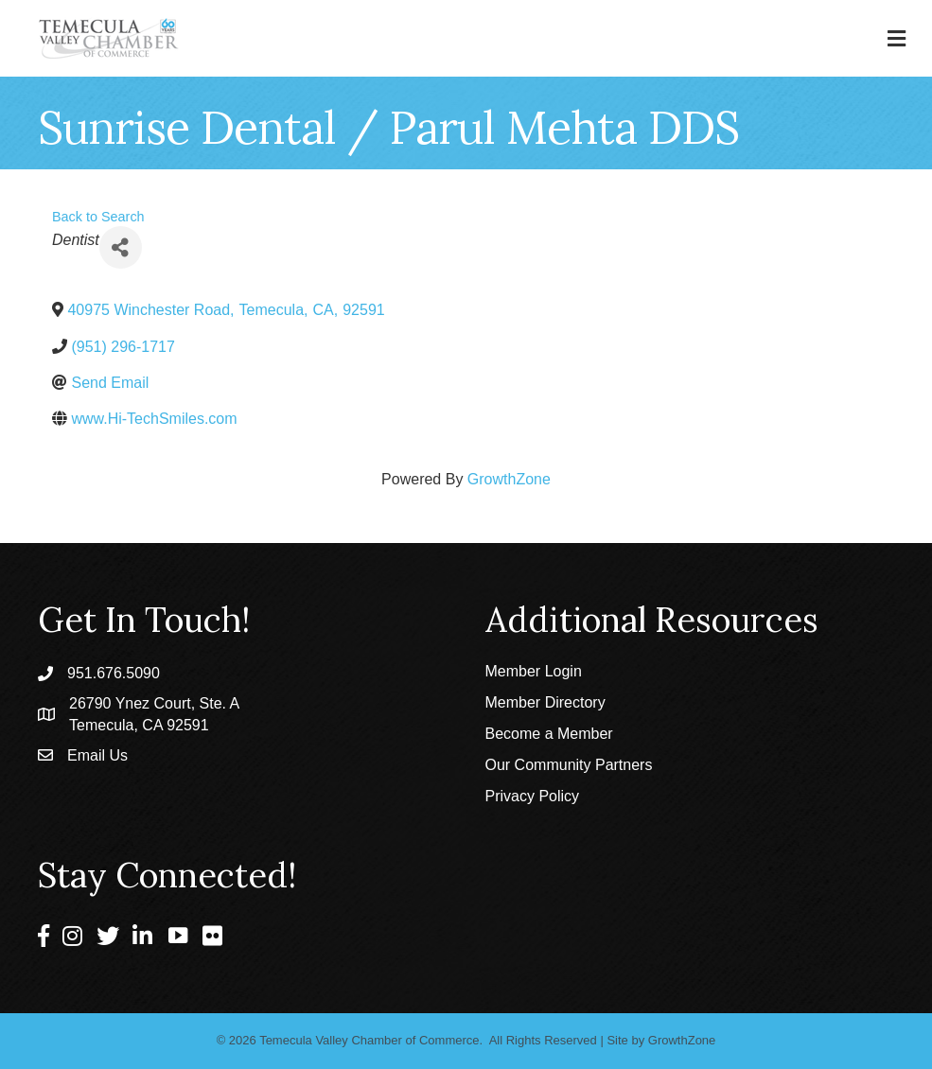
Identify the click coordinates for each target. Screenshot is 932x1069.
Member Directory (545, 702)
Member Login (533, 671)
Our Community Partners (569, 765)
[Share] (120, 247)
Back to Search (98, 216)
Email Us (97, 755)
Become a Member (549, 734)
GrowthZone (509, 479)
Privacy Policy (532, 796)
